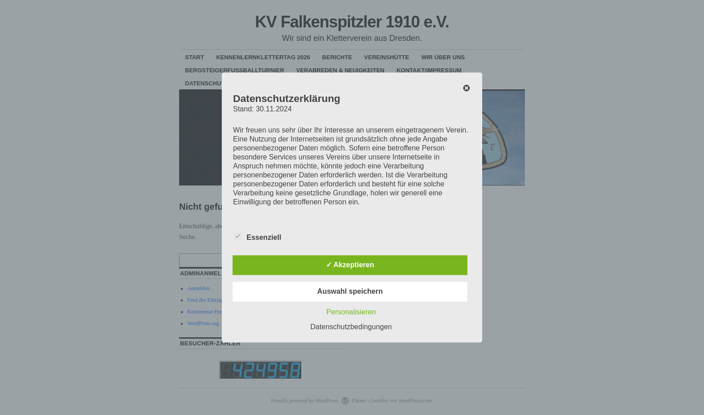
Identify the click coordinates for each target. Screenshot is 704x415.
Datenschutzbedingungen (351, 327)
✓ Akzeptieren (350, 265)
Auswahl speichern (350, 292)
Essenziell (257, 237)
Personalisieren (351, 312)
